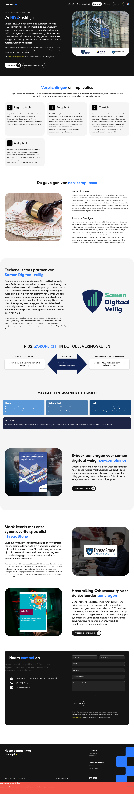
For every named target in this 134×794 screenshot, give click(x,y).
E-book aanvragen (82, 488)
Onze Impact (94, 768)
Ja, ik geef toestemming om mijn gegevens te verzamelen (93, 695)
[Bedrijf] (98, 670)
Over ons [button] (96, 4)
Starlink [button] (71, 4)
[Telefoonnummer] (98, 677)
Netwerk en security (16, 12)
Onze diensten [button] (83, 4)
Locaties (92, 766)
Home (5, 12)
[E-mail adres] (98, 664)
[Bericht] (98, 686)
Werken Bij (93, 753)
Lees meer (11, 70)
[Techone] (11, 4)
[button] (128, 4)
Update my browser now (45, 787)
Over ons (92, 755)
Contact (119, 3)
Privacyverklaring (77, 717)
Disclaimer (21, 778)
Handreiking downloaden (84, 633)
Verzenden (78, 703)
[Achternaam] (112, 657)
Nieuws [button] (107, 4)
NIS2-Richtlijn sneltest (15, 56)
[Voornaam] (84, 657)
